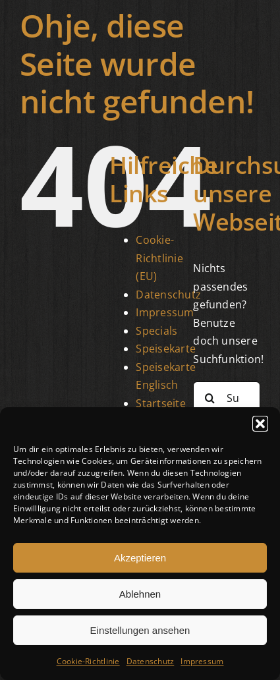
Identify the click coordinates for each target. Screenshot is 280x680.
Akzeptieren (140, 557)
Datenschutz (150, 661)
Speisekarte (166, 348)
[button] (260, 423)
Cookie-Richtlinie (88, 661)
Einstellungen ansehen (140, 630)
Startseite (160, 403)
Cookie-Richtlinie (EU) (159, 258)
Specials (156, 331)
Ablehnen (140, 594)
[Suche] (209, 398)
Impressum (202, 661)
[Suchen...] (226, 398)
